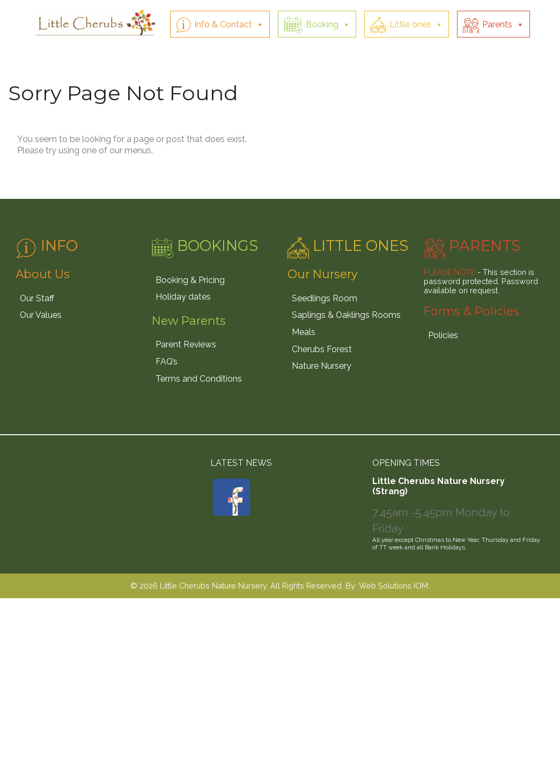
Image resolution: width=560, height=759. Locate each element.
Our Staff (37, 298)
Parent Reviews (186, 344)
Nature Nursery (321, 366)
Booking (322, 24)
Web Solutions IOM (393, 585)
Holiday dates (183, 297)
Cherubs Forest (322, 349)
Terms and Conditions (199, 379)
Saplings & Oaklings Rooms (346, 315)
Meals (303, 332)
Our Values (41, 315)
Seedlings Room (324, 298)
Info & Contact (223, 24)
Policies (443, 335)
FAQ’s (167, 361)
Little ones (410, 24)
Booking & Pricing (190, 280)
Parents (497, 24)
